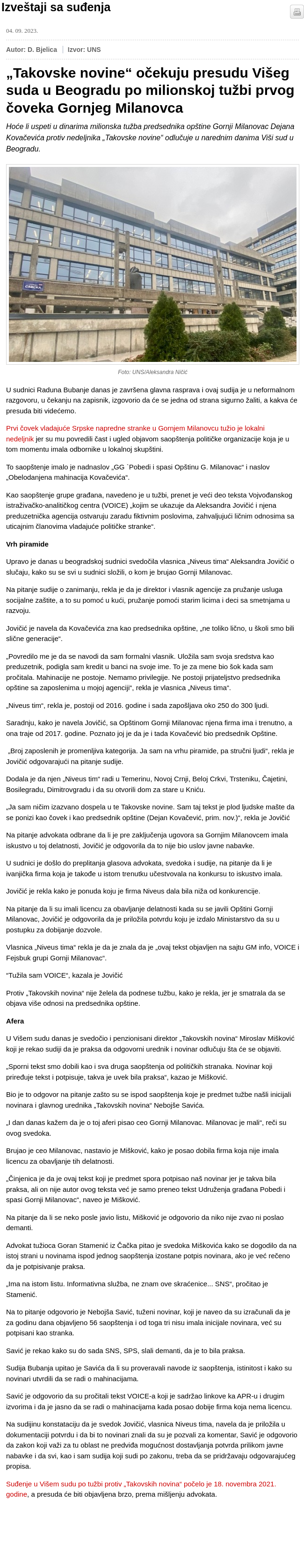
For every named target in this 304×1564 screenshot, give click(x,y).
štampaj (297, 12)
